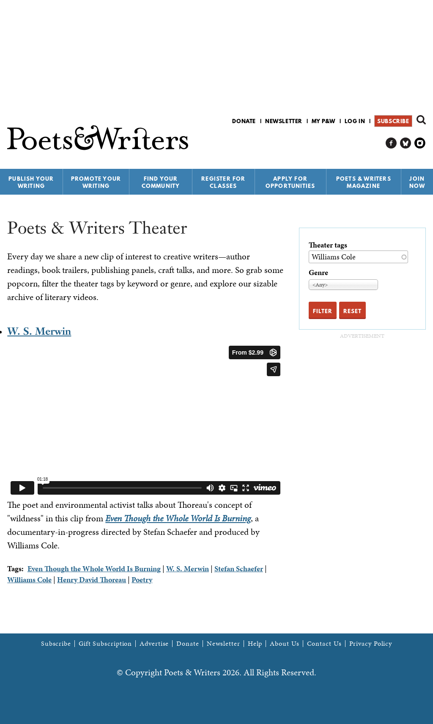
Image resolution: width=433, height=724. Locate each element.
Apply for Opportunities (290, 182)
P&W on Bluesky (405, 143)
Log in (355, 121)
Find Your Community (161, 182)
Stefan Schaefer (238, 568)
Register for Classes (223, 182)
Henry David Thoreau (91, 579)
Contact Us (324, 643)
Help (255, 643)
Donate (244, 121)
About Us (284, 643)
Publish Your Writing (31, 182)
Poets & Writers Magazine (363, 182)
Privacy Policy (370, 643)
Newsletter (283, 121)
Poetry (142, 579)
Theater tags (328, 244)
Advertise (154, 643)
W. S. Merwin (39, 331)
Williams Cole (29, 579)
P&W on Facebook (391, 143)
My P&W (323, 121)
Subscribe (393, 121)
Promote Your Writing (96, 182)
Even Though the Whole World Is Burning (178, 518)
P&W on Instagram (420, 143)
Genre (318, 272)
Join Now (417, 182)
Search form (421, 119)
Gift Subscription (105, 643)
